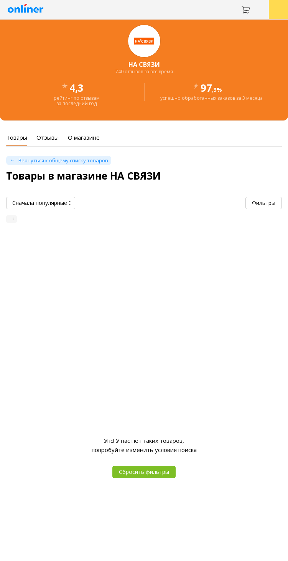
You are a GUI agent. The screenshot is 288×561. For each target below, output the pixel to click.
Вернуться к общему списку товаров (63, 160)
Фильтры (263, 202)
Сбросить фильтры (144, 471)
